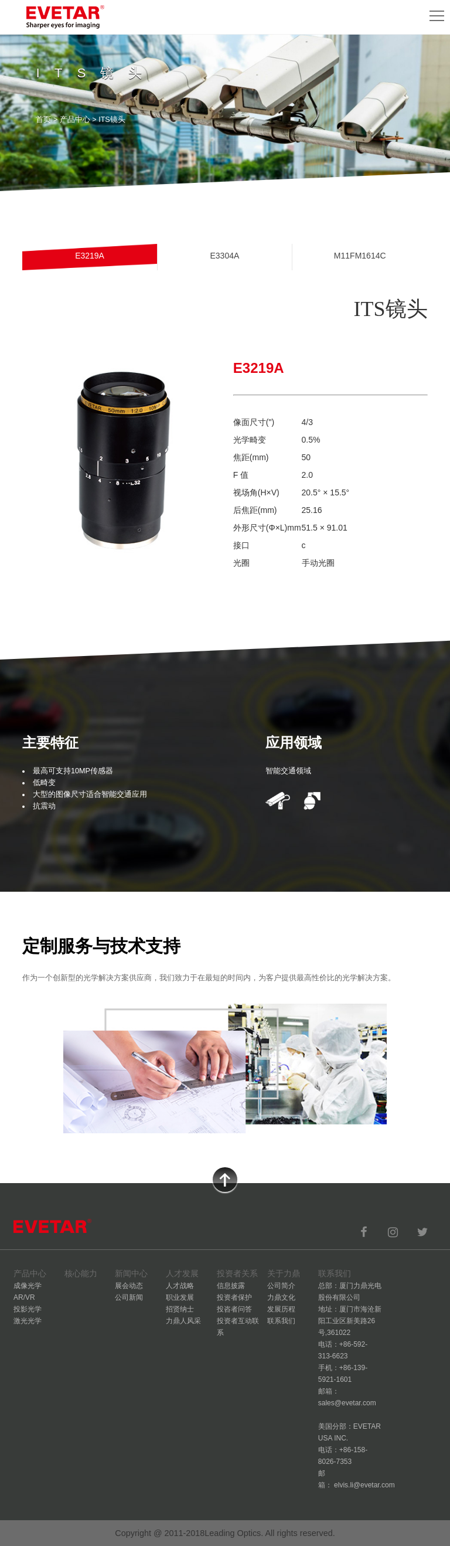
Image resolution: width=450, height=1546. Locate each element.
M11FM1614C (360, 255)
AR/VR (24, 1297)
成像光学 (27, 1286)
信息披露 (231, 1286)
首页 (43, 119)
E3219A (89, 255)
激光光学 (27, 1321)
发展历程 (281, 1309)
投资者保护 (234, 1297)
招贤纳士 (180, 1309)
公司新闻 (129, 1297)
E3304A (224, 255)
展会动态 (129, 1286)
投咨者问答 (234, 1309)
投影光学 (27, 1309)
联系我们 (281, 1321)
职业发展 (180, 1297)
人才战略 (180, 1286)
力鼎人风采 (183, 1321)
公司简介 (281, 1286)
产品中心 (75, 119)
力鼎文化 (281, 1297)
